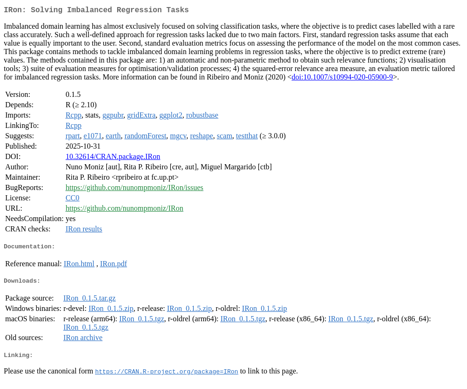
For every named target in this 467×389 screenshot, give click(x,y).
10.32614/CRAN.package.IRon (112, 158)
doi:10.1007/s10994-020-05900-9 (342, 79)
